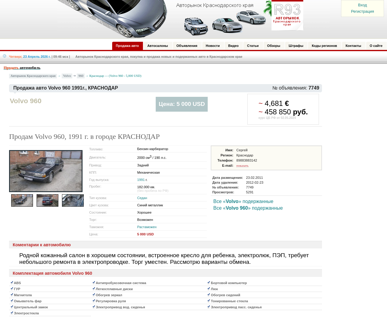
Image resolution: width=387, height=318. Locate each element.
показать (242, 165)
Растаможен (147, 227)
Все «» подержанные (243, 201)
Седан (142, 198)
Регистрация (362, 11)
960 (80, 75)
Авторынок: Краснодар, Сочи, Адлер (178, 19)
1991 (141, 180)
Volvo (67, 75)
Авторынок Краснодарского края (33, 75)
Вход (362, 5)
